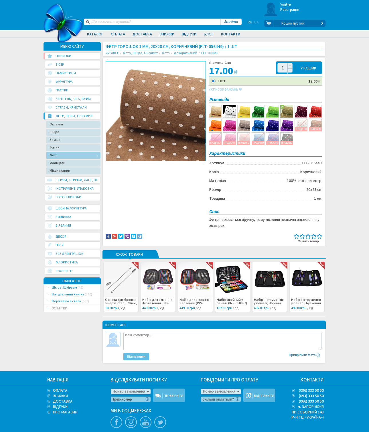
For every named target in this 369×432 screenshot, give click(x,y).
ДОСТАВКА (62, 401)
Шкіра (54, 132)
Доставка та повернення (130, 166)
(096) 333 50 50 (311, 390)
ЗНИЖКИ (60, 396)
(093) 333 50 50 (311, 396)
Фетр (54, 155)
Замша (55, 139)
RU (250, 23)
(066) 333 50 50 (311, 401)
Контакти (230, 34)
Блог (209, 34)
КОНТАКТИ (312, 380)
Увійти (285, 5)
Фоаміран (57, 163)
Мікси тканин (60, 170)
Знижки (166, 34)
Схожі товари (129, 255)
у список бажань (225, 89)
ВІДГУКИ (60, 406)
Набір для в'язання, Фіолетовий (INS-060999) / (157, 303)
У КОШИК (308, 67)
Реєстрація (289, 10)
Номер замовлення (129, 391)
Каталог (95, 34)
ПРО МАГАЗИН (65, 412)
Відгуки (189, 34)
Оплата (118, 34)
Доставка (142, 34)
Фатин (55, 147)
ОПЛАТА (60, 390)
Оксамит (56, 124)
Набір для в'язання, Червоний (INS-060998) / (195, 303)
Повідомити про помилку (176, 166)
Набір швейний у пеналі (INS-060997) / (232, 303)
